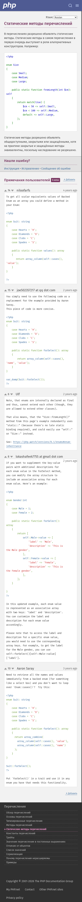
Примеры (11, 862)
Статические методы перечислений (26, 829)
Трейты (10, 837)
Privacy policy (14, 897)
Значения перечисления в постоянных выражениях (35, 841)
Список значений (16, 850)
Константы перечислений (20, 833)
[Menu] (77, 5)
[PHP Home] (10, 5)
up (6, 190)
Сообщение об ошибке (56, 168)
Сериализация (14, 854)
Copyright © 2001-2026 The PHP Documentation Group (39, 881)
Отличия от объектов (18, 845)
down (12, 190)
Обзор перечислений (18, 812)
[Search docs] (70, 5)
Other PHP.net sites (51, 889)
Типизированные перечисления (24, 820)
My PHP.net (13, 889)
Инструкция (11, 168)
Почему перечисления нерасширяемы (28, 858)
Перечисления (15, 806)
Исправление (30, 168)
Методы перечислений (19, 825)
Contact (30, 889)
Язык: (49, 17)
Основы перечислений (19, 816)
